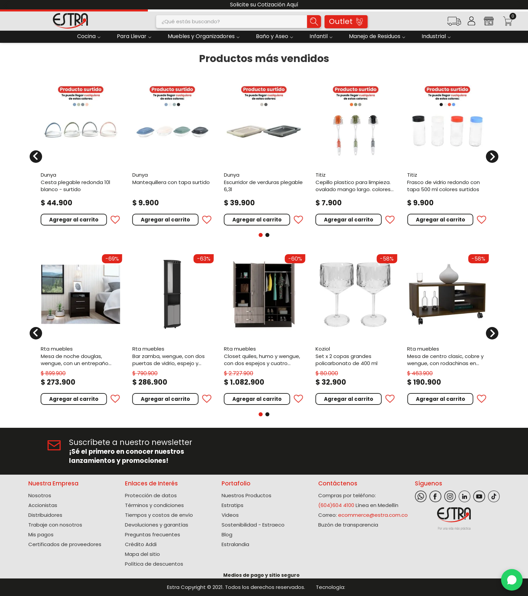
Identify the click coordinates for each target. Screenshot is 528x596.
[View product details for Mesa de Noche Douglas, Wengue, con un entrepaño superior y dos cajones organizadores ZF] (81, 329)
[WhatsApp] (512, 580)
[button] (454, 23)
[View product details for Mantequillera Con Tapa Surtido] (172, 152)
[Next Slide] (520, 4)
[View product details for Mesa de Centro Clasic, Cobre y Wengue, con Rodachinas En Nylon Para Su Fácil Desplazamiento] (447, 329)
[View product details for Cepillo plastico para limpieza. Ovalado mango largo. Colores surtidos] (355, 152)
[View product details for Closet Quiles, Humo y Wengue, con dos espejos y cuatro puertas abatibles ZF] (264, 329)
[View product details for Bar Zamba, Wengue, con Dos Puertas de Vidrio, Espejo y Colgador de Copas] (172, 329)
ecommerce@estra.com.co (373, 514)
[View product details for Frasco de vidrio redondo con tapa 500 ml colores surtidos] (447, 152)
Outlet (346, 21)
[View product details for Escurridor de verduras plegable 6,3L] (264, 152)
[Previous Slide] (7, 4)
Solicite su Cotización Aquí (264, 4)
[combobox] (238, 21)
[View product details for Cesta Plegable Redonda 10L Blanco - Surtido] (81, 152)
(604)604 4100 (336, 505)
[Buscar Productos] (314, 21)
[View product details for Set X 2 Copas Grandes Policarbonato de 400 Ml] (355, 329)
